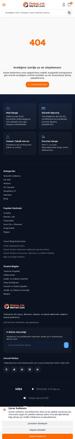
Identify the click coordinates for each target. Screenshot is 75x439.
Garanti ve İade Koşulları (15, 286)
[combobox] (37, 12)
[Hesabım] (63, 4)
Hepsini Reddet (37, 430)
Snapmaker (9, 228)
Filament (7, 195)
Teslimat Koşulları (11, 271)
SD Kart (7, 179)
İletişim (6, 294)
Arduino (7, 183)
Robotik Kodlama (11, 176)
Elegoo (6, 232)
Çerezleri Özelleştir (37, 423)
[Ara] (69, 13)
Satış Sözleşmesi (11, 282)
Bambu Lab (9, 216)
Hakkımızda (9, 275)
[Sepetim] (69, 4)
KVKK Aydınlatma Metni (14, 246)
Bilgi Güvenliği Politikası (14, 257)
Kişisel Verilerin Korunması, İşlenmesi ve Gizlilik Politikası (28, 253)
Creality (7, 213)
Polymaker (8, 220)
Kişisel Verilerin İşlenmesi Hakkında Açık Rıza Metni (26, 249)
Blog (5, 198)
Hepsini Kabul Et (37, 436)
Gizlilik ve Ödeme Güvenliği (16, 290)
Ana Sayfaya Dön (37, 84)
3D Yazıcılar (9, 187)
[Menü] (3, 5)
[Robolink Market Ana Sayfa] (37, 306)
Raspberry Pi (9, 191)
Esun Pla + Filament (12, 224)
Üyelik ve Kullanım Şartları (15, 278)
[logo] (34, 4)
